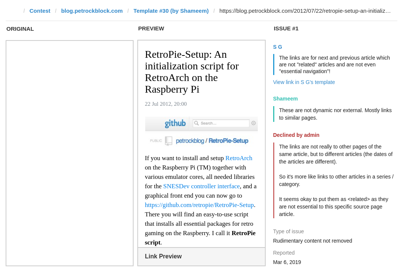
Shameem (285, 99)
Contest (40, 11)
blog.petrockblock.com (92, 11)
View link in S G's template (304, 82)
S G (277, 47)
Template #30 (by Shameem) (171, 11)
